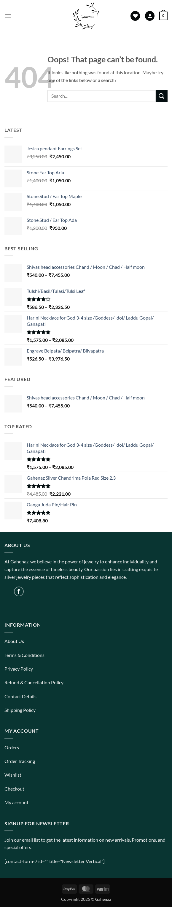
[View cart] (163, 16)
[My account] (150, 16)
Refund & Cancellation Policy (33, 682)
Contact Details (20, 696)
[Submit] (162, 96)
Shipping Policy (20, 710)
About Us (14, 641)
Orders (11, 747)
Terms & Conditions (24, 655)
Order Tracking (19, 761)
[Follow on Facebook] (19, 591)
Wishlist (12, 775)
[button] (8, 16)
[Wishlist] (135, 16)
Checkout (14, 788)
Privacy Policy (18, 668)
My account (16, 802)
